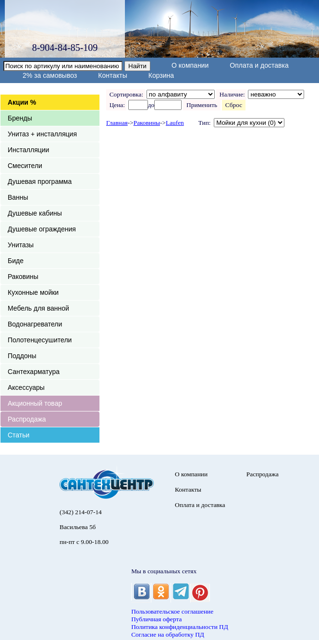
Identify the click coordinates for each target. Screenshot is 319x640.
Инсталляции (28, 150)
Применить (201, 105)
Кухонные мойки (33, 292)
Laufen (175, 122)
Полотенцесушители (40, 340)
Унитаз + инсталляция (42, 134)
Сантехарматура (34, 371)
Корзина (161, 75)
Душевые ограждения (42, 229)
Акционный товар (35, 403)
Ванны (18, 197)
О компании (190, 65)
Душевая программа (40, 181)
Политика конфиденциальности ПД (179, 626)
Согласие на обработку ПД (167, 634)
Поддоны (22, 356)
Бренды (20, 118)
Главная (117, 122)
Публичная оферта (156, 619)
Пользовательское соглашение (172, 611)
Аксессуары (26, 387)
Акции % (22, 102)
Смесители (25, 165)
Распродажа (27, 419)
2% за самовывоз (50, 75)
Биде (16, 261)
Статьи (18, 435)
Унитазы (21, 245)
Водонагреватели (35, 324)
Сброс (233, 105)
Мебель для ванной (38, 308)
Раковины (23, 276)
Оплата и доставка (259, 65)
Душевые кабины (35, 213)
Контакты (112, 75)
